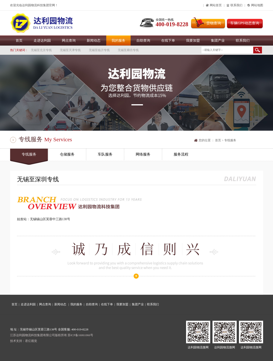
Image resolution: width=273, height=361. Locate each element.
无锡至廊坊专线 (128, 50)
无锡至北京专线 (41, 50)
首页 (19, 40)
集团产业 (218, 40)
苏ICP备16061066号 (80, 335)
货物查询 (213, 23)
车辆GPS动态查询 (244, 23)
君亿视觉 (31, 341)
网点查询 (69, 40)
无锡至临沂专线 (99, 50)
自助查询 (143, 40)
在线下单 (168, 40)
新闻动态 (94, 40)
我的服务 (118, 40)
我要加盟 (193, 40)
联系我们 (243, 40)
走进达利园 (42, 40)
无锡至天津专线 (70, 50)
